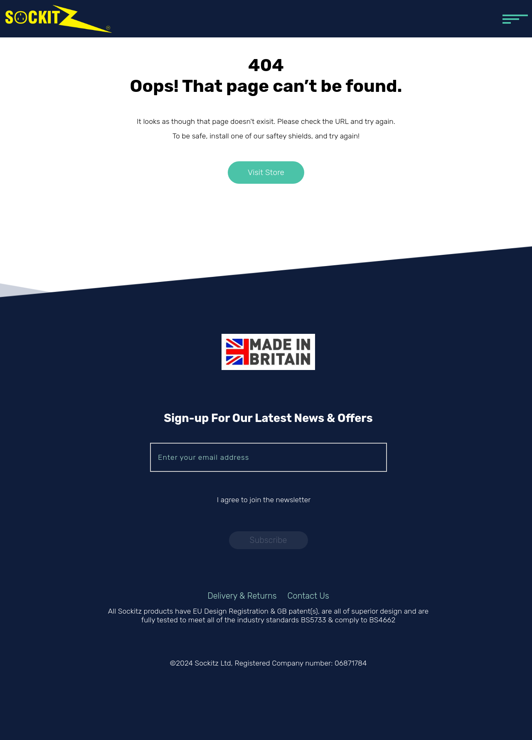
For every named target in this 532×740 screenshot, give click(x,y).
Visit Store (266, 173)
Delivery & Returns (242, 596)
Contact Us (308, 596)
